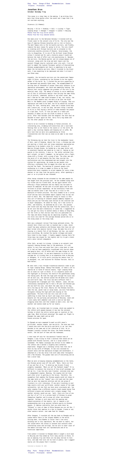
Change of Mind (44, 3)
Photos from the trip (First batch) (41, 32)
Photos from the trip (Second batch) (41, 35)
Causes (68, 3)
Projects (31, 5)
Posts (35, 3)
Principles (40, 5)
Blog (29, 3)
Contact (49, 5)
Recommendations (57, 3)
